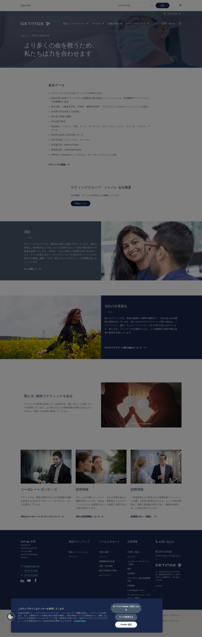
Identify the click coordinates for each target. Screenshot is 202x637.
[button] (10, 616)
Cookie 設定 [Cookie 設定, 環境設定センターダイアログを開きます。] (126, 624)
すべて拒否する (126, 617)
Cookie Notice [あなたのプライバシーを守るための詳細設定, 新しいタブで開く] (80, 621)
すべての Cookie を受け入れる (126, 608)
